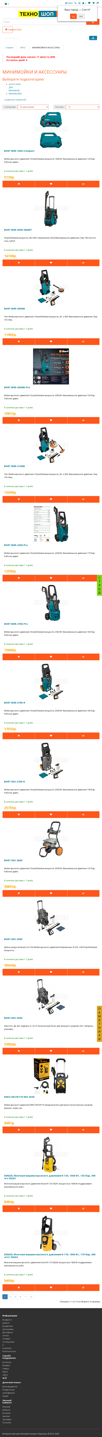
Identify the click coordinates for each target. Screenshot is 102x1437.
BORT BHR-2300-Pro (16, 545)
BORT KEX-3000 (13, 939)
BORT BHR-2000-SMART (18, 229)
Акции (5, 1396)
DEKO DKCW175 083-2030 (19, 1096)
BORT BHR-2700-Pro (16, 623)
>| (31, 1296)
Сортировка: (10, 107)
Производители (9, 1386)
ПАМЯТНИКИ (99, 1024)
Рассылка (6, 1422)
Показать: (59, 107)
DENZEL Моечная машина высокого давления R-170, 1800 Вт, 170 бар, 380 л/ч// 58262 (49, 1256)
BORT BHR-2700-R (14, 702)
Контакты (6, 1362)
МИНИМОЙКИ (15, 93)
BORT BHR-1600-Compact (19, 150)
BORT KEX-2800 (13, 860)
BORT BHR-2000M (14, 308)
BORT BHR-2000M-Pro (17, 387)
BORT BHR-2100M (14, 466)
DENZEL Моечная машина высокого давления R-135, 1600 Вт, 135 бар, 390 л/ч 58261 (49, 1177)
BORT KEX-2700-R (14, 781)
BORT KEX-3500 (13, 1017)
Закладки (6, 1419)
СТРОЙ (99, 585)
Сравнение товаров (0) (15, 99)
